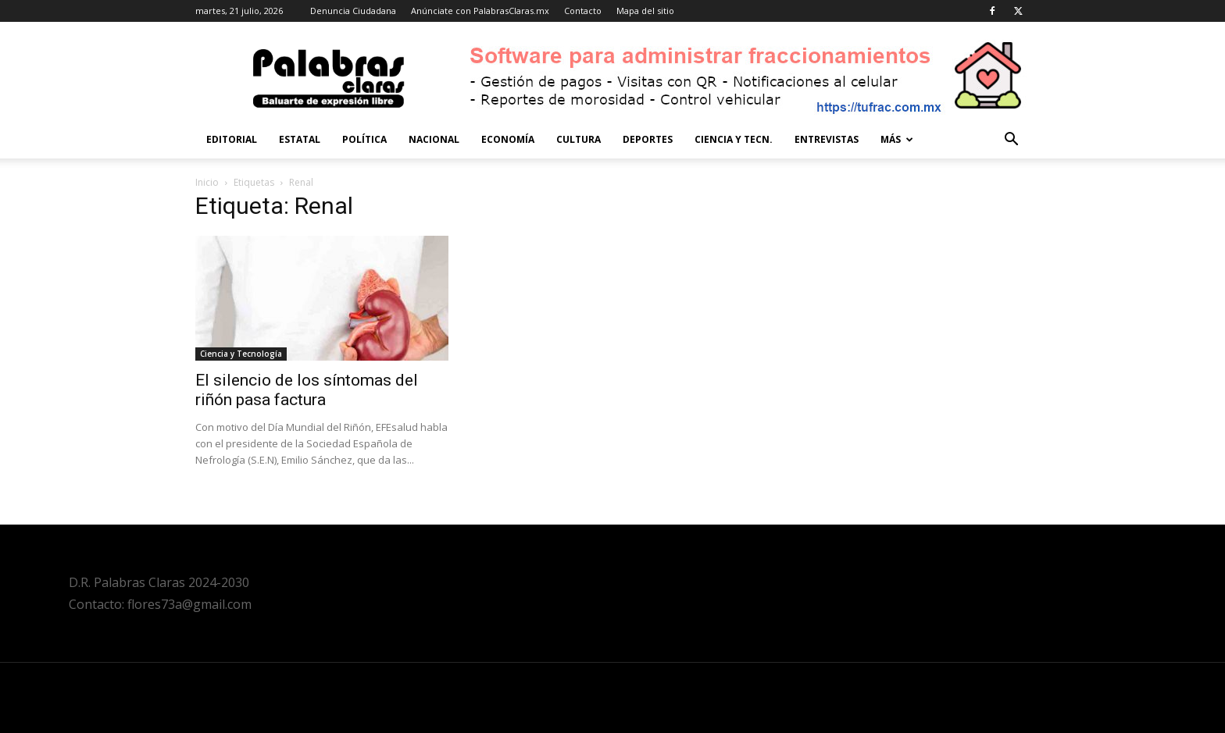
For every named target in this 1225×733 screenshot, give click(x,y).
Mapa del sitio (645, 10)
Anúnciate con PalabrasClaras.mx (480, 10)
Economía (507, 139)
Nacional (434, 139)
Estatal (299, 139)
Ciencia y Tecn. (734, 139)
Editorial (231, 139)
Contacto (583, 10)
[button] (1011, 140)
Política (364, 139)
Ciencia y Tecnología (241, 353)
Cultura (578, 139)
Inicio (207, 182)
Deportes (648, 139)
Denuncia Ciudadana (353, 10)
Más (896, 139)
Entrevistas (827, 139)
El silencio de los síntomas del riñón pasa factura (306, 390)
